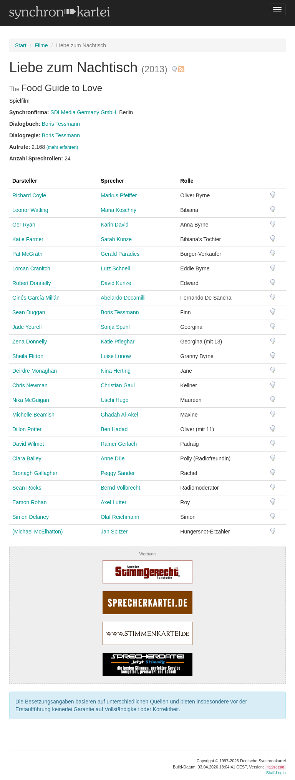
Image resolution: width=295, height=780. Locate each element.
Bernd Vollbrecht (120, 488)
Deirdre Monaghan (34, 371)
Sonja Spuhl (115, 327)
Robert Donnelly (31, 283)
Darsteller (24, 181)
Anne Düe (112, 458)
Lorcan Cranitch (31, 268)
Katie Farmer (27, 239)
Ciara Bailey (26, 458)
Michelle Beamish (33, 415)
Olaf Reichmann (120, 517)
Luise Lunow (116, 356)
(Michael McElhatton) (37, 531)
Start (21, 45)
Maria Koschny (118, 210)
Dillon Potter (26, 429)
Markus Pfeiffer (119, 195)
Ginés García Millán (36, 298)
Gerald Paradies (120, 254)
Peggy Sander (118, 473)
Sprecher (112, 181)
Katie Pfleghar (117, 341)
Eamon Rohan (29, 502)
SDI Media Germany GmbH (83, 112)
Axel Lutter (113, 502)
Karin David (114, 225)
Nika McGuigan (30, 400)
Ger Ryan (23, 225)
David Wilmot (28, 444)
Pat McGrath (27, 254)
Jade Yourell (26, 327)
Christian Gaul (118, 385)
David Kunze (116, 283)
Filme (41, 45)
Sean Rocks (26, 488)
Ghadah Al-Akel (119, 415)
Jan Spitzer (114, 531)
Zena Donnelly (29, 341)
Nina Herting (116, 371)
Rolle (186, 181)
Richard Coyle (29, 195)
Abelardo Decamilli (123, 298)
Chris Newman (30, 385)
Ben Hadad (114, 429)
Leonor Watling (30, 210)
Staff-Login (276, 772)
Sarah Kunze (116, 239)
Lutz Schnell (115, 268)
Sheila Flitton (27, 356)
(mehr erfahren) (62, 147)
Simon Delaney (30, 517)
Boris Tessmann (61, 124)
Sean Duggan (28, 312)
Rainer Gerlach (119, 444)
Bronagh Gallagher (35, 473)
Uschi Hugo (114, 400)
